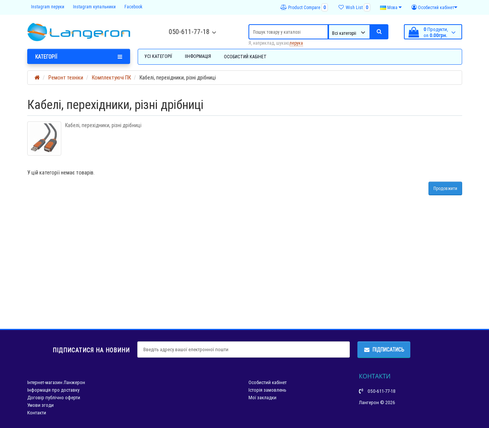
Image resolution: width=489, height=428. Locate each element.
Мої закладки (262, 397)
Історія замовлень (267, 390)
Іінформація (198, 56)
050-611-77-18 (189, 31)
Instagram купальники (94, 6)
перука (296, 43)
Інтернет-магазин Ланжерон (56, 382)
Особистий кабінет (245, 56)
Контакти (36, 412)
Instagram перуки (47, 6)
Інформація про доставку (53, 390)
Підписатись (383, 349)
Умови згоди (40, 405)
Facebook (133, 6)
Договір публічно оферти (53, 397)
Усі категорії (158, 56)
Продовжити (445, 188)
